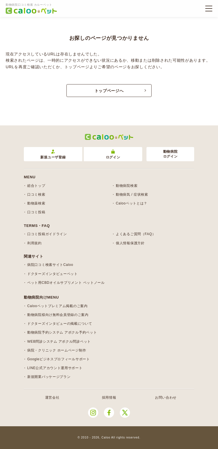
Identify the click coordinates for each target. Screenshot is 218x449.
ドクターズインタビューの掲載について (59, 324)
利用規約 (34, 243)
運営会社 (52, 398)
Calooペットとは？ (131, 203)
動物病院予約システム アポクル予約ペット (62, 332)
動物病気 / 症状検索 (132, 194)
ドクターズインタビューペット (52, 274)
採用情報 (109, 398)
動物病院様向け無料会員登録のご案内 (58, 315)
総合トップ (36, 186)
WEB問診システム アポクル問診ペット (59, 342)
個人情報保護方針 (130, 243)
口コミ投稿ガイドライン (47, 234)
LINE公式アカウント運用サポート (55, 368)
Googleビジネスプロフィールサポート (58, 359)
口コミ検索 (36, 194)
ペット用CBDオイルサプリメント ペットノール (66, 283)
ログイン (113, 155)
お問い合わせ (166, 398)
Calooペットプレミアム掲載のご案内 (57, 306)
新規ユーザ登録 (53, 155)
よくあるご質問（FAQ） (136, 234)
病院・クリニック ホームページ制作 (56, 350)
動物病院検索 (126, 186)
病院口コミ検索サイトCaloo (50, 265)
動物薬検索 (36, 203)
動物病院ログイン (170, 154)
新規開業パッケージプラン (48, 377)
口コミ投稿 (36, 212)
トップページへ (109, 90)
